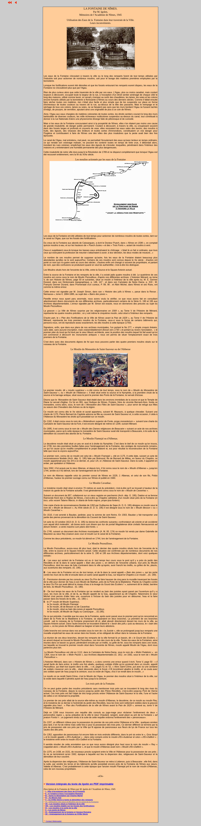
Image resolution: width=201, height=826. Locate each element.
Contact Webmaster (54, 821)
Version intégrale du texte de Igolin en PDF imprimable (79, 784)
